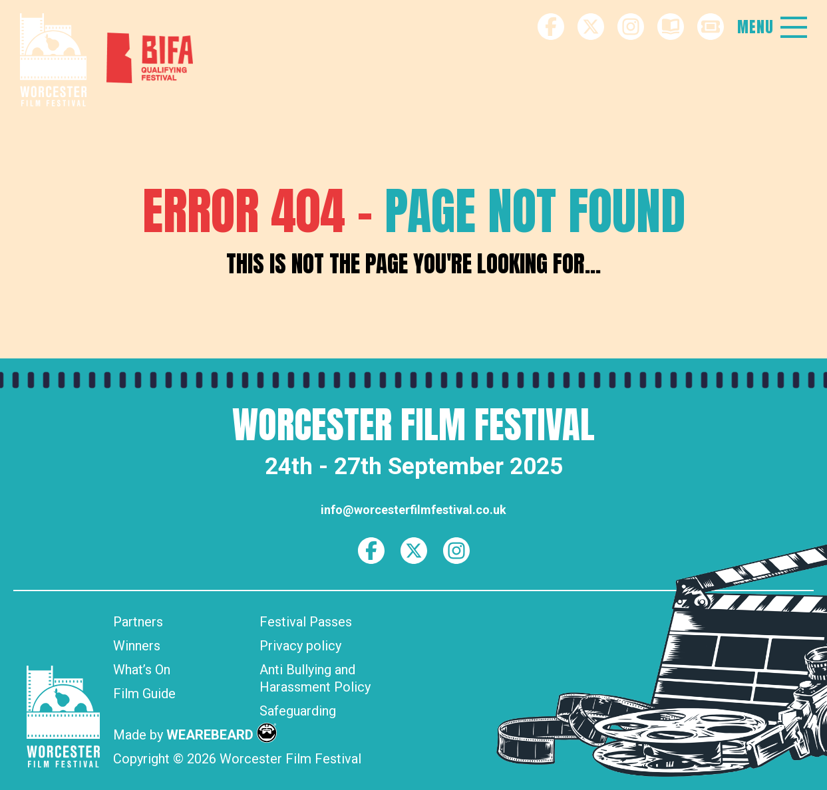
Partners (138, 622)
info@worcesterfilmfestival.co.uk (413, 510)
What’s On (141, 670)
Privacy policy (300, 646)
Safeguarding (297, 711)
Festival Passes (305, 622)
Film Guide (144, 694)
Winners (136, 646)
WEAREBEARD (221, 735)
